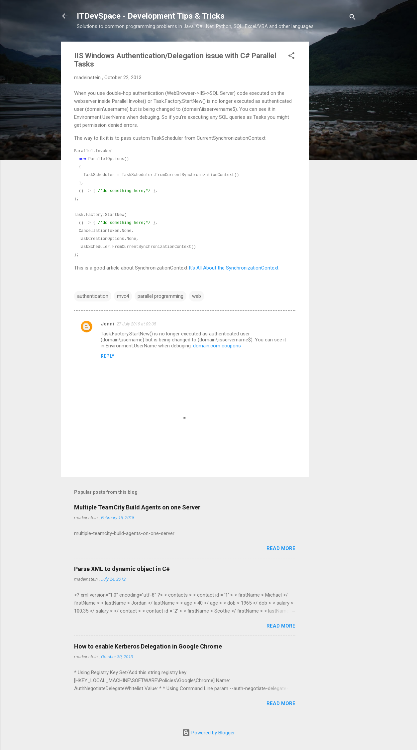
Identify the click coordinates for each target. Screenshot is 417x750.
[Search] (353, 18)
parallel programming (160, 296)
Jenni (107, 324)
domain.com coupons (217, 346)
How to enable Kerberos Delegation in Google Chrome (148, 646)
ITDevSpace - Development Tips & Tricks (151, 16)
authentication (92, 296)
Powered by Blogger (208, 733)
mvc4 (123, 296)
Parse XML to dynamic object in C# (122, 568)
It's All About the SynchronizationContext (233, 268)
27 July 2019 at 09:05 (136, 323)
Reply (107, 356)
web (196, 296)
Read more (280, 548)
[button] (291, 57)
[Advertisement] (335, 141)
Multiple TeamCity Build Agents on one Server (137, 507)
